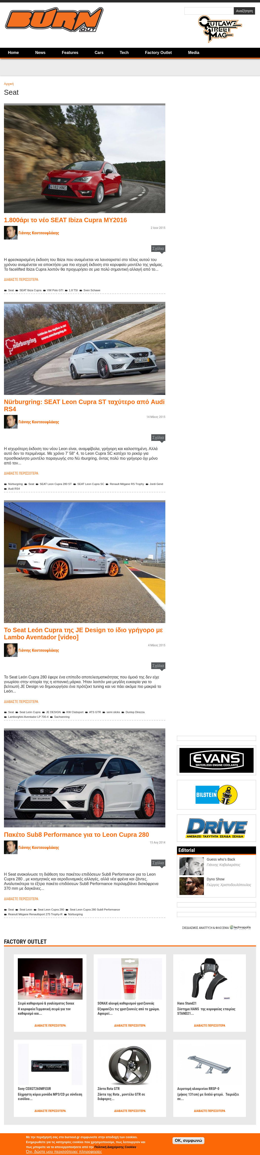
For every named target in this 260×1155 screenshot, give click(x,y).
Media (193, 52)
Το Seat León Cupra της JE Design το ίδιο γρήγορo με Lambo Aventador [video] (74, 633)
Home (13, 52)
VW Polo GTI (58, 290)
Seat (9, 290)
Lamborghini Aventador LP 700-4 (29, 717)
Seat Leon (25, 916)
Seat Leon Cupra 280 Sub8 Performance (103, 916)
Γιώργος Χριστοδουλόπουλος (229, 892)
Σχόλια (158, 248)
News (40, 52)
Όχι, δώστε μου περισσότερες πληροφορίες (64, 1152)
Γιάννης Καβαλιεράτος (223, 872)
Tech (124, 52)
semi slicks (123, 712)
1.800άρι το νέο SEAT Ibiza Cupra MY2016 (74, 220)
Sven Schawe (99, 290)
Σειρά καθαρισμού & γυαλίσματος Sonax (50, 1010)
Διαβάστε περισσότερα (23, 279)
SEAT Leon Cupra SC (98, 484)
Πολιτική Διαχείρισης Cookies (115, 1147)
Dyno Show (216, 886)
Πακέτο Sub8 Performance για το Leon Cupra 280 (80, 837)
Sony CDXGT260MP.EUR (37, 1095)
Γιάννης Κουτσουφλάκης (42, 233)
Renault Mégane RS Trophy (139, 484)
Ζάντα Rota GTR (110, 1095)
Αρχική (9, 83)
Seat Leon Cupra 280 (54, 916)
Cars (99, 52)
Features (70, 52)
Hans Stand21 (188, 1010)
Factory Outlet (158, 52)
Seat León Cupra (30, 712)
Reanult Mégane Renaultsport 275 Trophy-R (37, 921)
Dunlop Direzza (148, 712)
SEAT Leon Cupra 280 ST (59, 484)
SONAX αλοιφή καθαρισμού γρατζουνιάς (120, 1012)
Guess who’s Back (221, 866)
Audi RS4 (34, 488)
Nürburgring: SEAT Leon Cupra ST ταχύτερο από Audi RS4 (79, 405)
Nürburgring (14, 484)
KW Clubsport (81, 712)
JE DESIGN (56, 712)
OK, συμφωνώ (188, 1140)
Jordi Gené (14, 488)
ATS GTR (103, 712)
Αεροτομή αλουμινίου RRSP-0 (201, 1095)
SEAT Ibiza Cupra (31, 290)
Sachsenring (67, 717)
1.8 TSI (79, 290)
